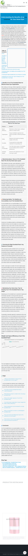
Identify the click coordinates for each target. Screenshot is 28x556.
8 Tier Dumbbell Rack (6, 462)
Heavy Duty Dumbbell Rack (8, 466)
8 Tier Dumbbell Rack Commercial (9, 463)
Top (25, 552)
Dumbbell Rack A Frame (16, 462)
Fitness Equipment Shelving (20, 466)
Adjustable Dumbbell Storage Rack (9, 464)
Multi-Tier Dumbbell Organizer (8, 467)
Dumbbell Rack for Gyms (20, 467)
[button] (24, 2)
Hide (3, 53)
